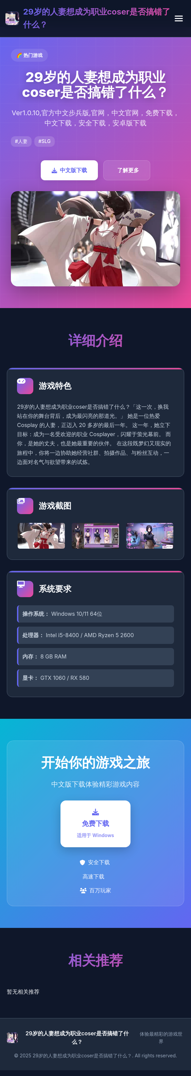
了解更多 (128, 170)
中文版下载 (69, 170)
